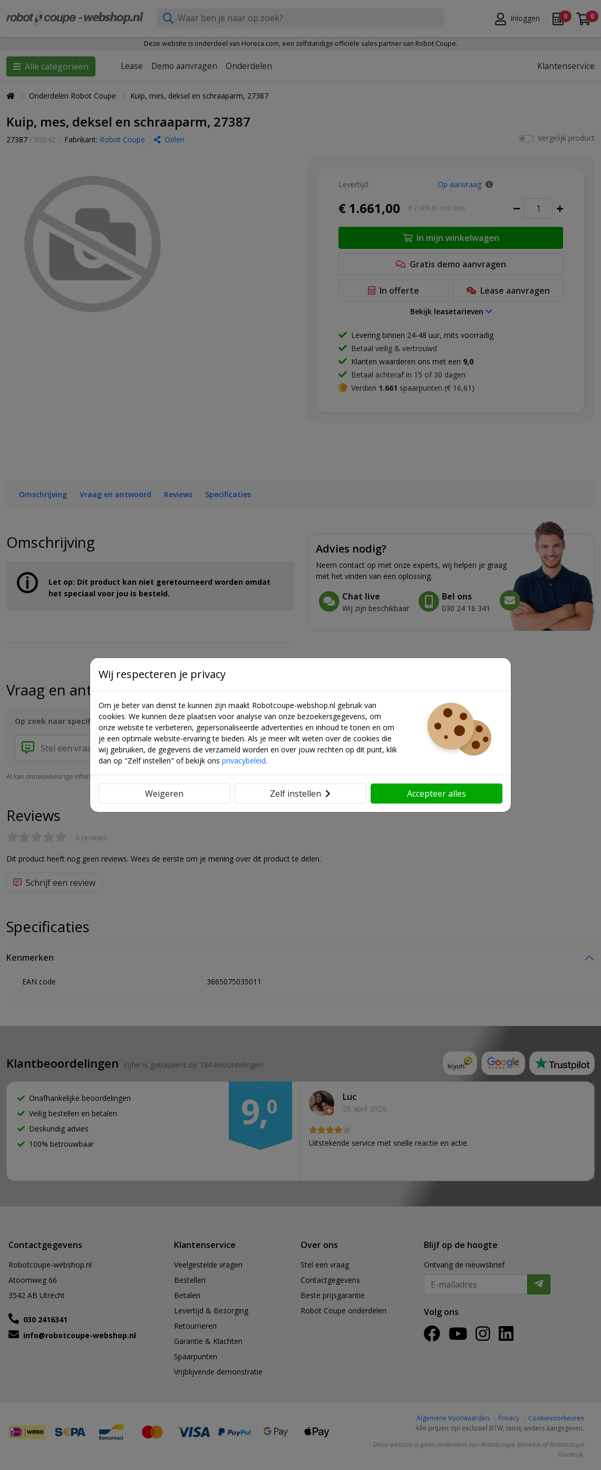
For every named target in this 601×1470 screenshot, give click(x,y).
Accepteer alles (436, 793)
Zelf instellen (300, 793)
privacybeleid (244, 761)
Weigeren (164, 793)
